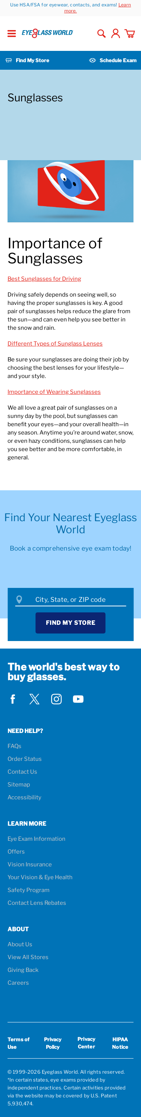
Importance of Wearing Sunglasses (54, 392)
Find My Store (71, 623)
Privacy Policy (53, 1043)
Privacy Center (86, 1044)
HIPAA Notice (120, 1043)
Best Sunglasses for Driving (44, 278)
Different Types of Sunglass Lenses (55, 343)
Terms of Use (18, 1043)
